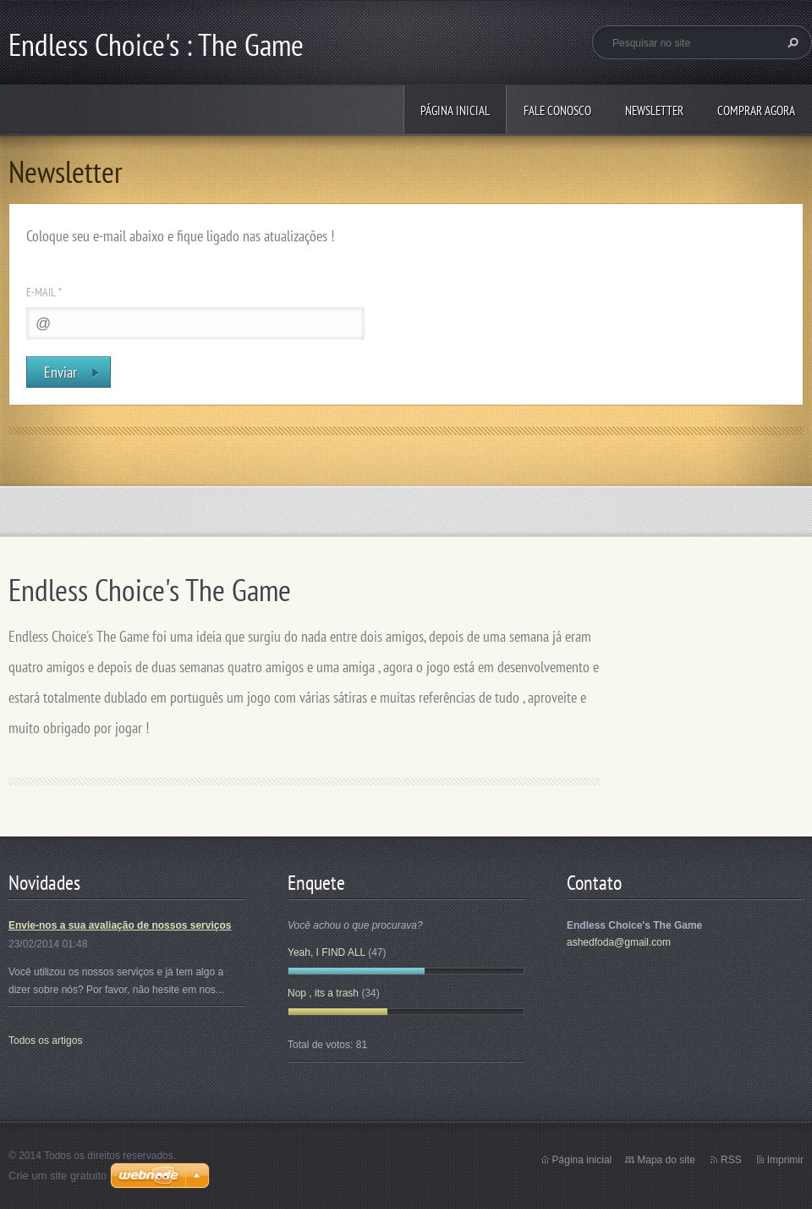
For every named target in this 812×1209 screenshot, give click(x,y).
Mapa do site (666, 1160)
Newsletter (654, 110)
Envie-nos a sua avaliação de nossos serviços (119, 925)
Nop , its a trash (323, 993)
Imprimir (785, 1160)
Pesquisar (791, 42)
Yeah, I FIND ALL (326, 952)
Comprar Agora (756, 110)
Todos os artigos (45, 1040)
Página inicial (455, 110)
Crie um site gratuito (57, 1175)
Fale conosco (557, 110)
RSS (731, 1160)
